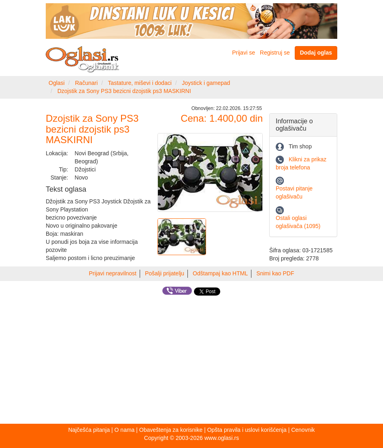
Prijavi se (243, 52)
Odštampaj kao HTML (220, 273)
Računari (86, 83)
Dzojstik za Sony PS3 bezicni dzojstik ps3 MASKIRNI (124, 91)
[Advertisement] (191, 361)
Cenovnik (303, 430)
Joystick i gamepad (206, 83)
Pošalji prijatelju (164, 273)
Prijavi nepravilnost (113, 273)
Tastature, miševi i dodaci (140, 83)
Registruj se (275, 52)
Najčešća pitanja (89, 430)
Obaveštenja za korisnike (170, 430)
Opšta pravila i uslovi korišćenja (247, 430)
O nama (125, 430)
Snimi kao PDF (275, 273)
